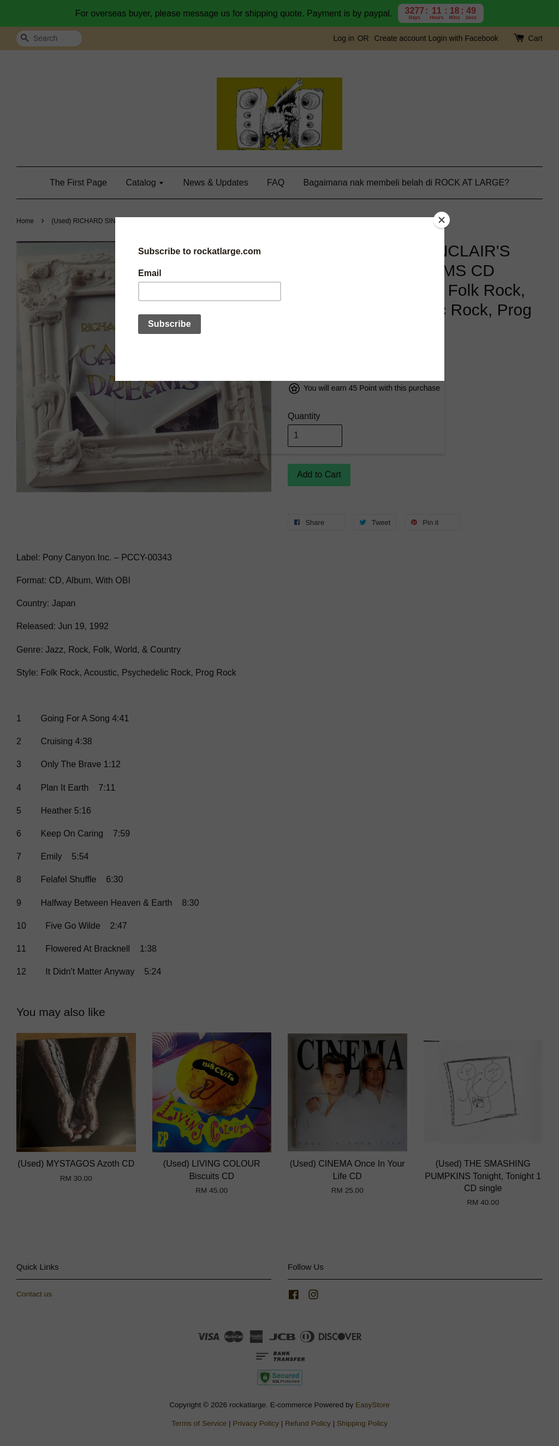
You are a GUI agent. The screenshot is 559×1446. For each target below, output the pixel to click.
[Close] (441, 220)
